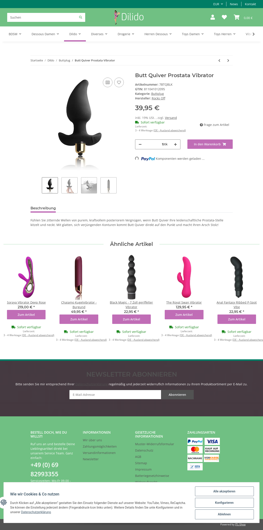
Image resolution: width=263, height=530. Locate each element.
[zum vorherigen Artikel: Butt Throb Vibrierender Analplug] (219, 60)
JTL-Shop (240, 524)
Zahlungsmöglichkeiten (100, 446)
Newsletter (91, 459)
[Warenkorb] (243, 17)
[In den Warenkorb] (210, 144)
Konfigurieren (223, 503)
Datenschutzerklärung (91, 384)
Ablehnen (223, 514)
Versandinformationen (99, 453)
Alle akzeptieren (224, 492)
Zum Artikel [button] (26, 315)
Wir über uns (92, 440)
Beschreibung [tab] (43, 208)
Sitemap (141, 463)
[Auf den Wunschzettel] (119, 82)
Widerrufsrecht (146, 482)
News (234, 4)
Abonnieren (177, 395)
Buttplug (157, 94)
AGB (138, 457)
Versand (171, 118)
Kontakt (250, 4)
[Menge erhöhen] (175, 144)
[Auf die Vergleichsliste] (107, 82)
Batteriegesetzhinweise (152, 476)
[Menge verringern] (140, 144)
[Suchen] (46, 17)
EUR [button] (216, 4)
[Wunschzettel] (224, 17)
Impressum (143, 469)
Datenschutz (144, 450)
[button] (212, 17)
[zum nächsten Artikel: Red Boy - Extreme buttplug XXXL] (228, 60)
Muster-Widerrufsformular (154, 444)
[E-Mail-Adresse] (131, 394)
